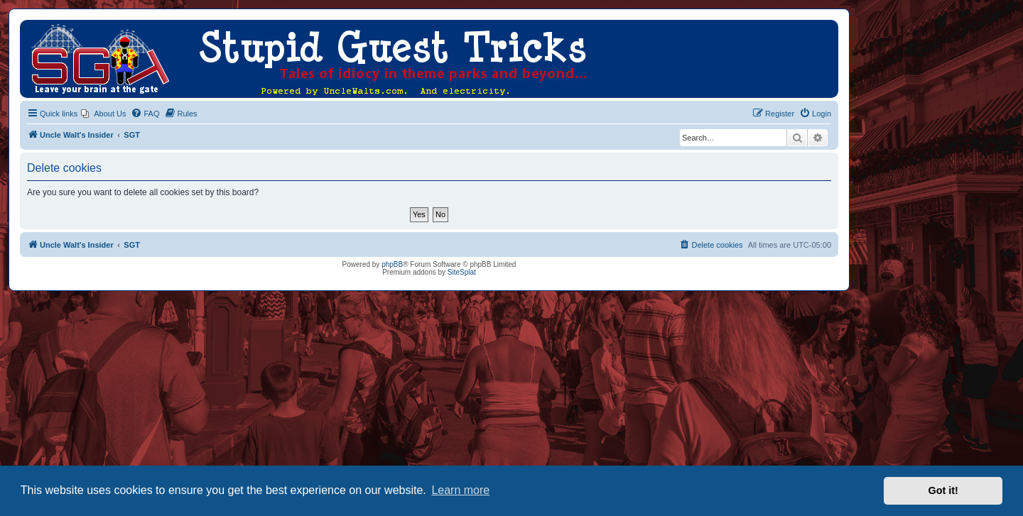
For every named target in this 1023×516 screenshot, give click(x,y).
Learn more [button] (460, 490)
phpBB (392, 264)
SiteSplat (462, 272)
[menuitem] (103, 113)
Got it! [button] (943, 490)
